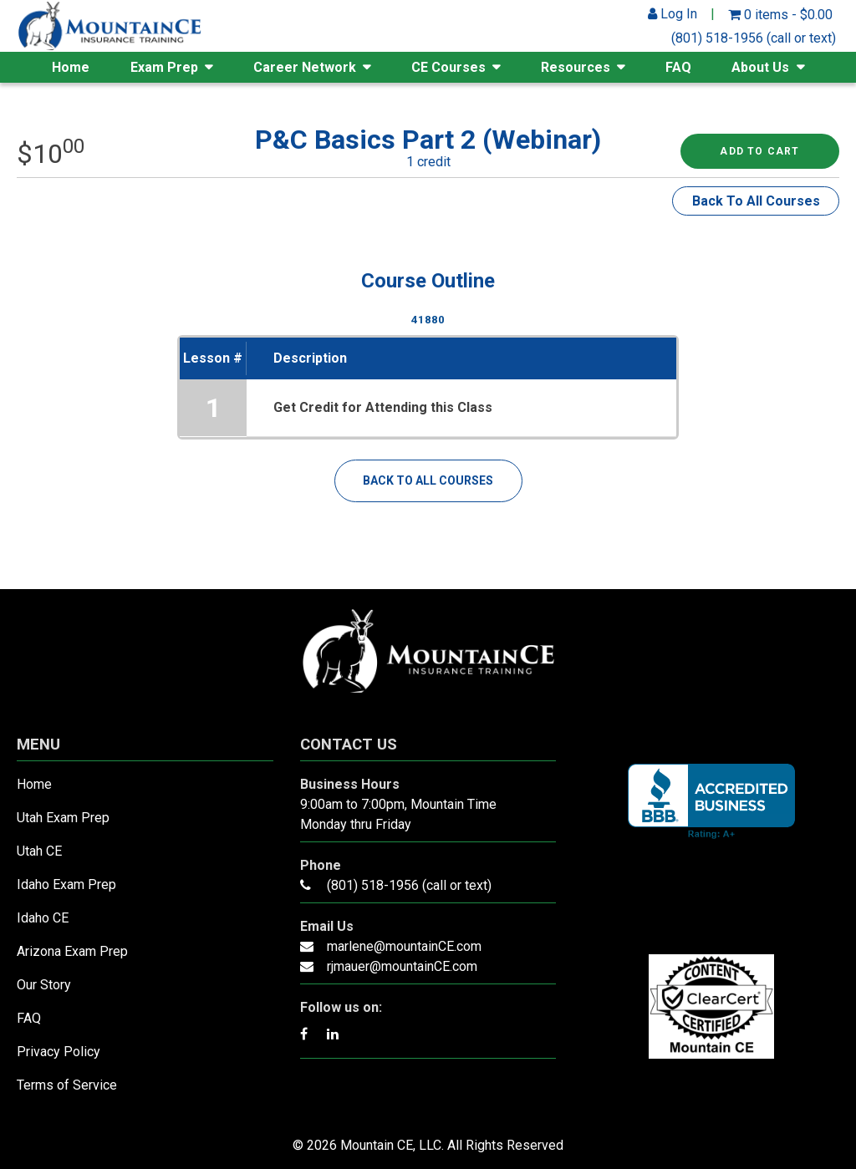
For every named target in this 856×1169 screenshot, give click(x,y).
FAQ (678, 67)
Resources (575, 67)
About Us (760, 67)
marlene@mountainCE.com (404, 946)
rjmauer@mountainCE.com (402, 966)
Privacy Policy (58, 1052)
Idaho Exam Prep (66, 884)
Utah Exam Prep (63, 818)
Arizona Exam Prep (72, 951)
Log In (672, 14)
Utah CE (39, 851)
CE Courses (448, 67)
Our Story (44, 985)
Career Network (304, 67)
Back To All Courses (756, 201)
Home (70, 67)
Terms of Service (67, 1085)
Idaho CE (43, 918)
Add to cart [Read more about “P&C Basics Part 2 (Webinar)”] (759, 151)
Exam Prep (164, 67)
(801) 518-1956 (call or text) (753, 38)
